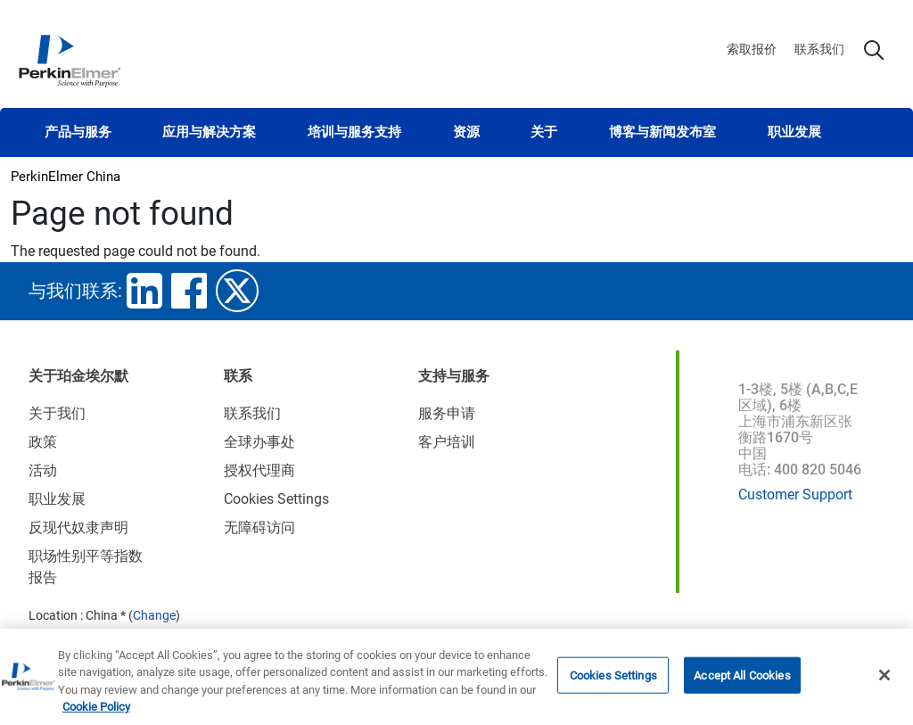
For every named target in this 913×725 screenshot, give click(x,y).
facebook (189, 291)
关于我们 (57, 413)
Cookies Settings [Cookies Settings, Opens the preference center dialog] (613, 679)
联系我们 (819, 49)
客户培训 (446, 441)
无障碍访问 (259, 527)
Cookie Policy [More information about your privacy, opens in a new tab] (96, 711)
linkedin (144, 291)
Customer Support (795, 494)
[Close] (884, 678)
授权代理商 (259, 470)
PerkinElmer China (65, 177)
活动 (43, 470)
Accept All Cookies (742, 679)
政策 (43, 441)
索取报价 (752, 49)
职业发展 (794, 132)
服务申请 (446, 413)
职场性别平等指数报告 (86, 567)
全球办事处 (259, 441)
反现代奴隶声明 (78, 527)
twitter (237, 290)
